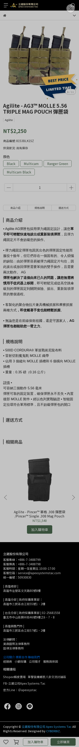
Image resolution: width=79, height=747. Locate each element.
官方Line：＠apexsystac (20, 690)
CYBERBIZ (53, 731)
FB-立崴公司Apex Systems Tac (24, 683)
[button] (73, 497)
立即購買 (63, 742)
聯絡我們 (34, 657)
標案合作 (21, 657)
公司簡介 (9, 657)
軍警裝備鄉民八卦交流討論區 (47, 677)
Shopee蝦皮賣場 (14, 677)
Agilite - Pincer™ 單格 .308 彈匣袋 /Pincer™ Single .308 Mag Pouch (39, 514)
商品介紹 (15, 208)
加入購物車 (35, 742)
